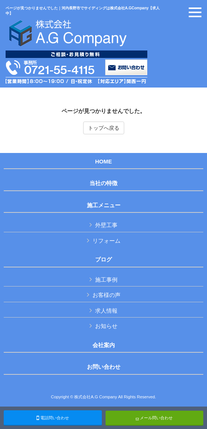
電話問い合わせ (53, 418)
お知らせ (106, 326)
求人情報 (106, 310)
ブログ (103, 260)
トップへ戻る (103, 128)
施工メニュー (103, 205)
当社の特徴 (103, 183)
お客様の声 (106, 295)
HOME (103, 162)
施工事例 (106, 279)
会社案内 (103, 345)
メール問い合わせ (154, 418)
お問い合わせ (103, 367)
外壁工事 (106, 225)
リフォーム (106, 241)
